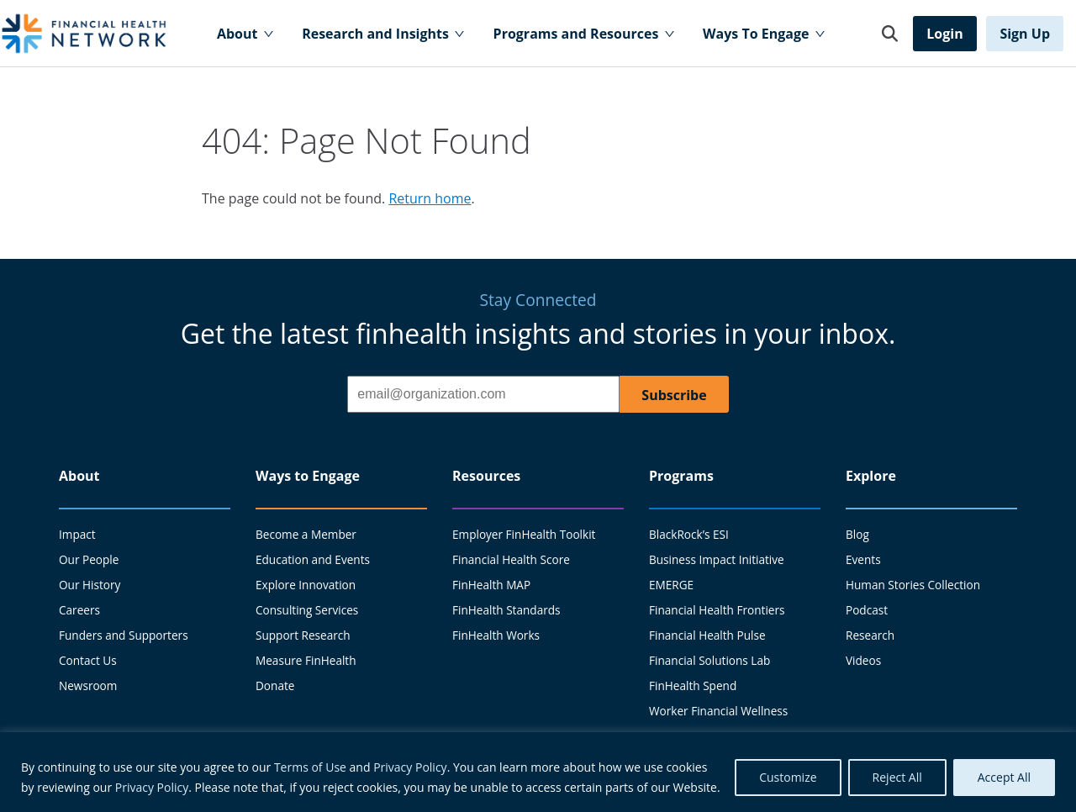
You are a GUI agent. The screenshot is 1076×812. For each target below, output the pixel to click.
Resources (486, 476)
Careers (79, 610)
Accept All (1004, 777)
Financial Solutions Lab (709, 660)
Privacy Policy (409, 767)
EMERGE (671, 585)
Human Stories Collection (913, 585)
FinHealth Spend (692, 685)
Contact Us (88, 660)
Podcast (867, 610)
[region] (538, 772)
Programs (681, 476)
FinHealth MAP (491, 585)
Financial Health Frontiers (717, 610)
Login (944, 33)
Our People (89, 559)
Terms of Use (310, 767)
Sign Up (1025, 33)
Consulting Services (307, 610)
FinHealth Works (496, 635)
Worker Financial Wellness (718, 711)
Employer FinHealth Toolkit (523, 534)
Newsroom (88, 685)
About (79, 476)
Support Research (303, 635)
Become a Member (306, 534)
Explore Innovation (306, 585)
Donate (275, 685)
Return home (429, 198)
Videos (863, 660)
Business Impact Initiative (716, 559)
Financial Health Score (511, 559)
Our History (89, 585)
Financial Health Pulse (707, 635)
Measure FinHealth (306, 660)
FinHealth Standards (506, 610)
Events (863, 559)
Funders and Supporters (123, 635)
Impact (77, 534)
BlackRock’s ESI (689, 534)
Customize (787, 777)
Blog (857, 534)
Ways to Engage (308, 476)
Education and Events (313, 559)
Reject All (897, 777)
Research (870, 635)
